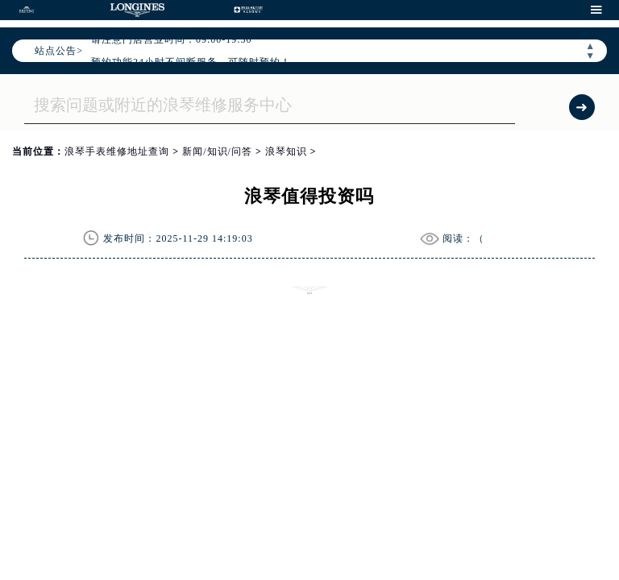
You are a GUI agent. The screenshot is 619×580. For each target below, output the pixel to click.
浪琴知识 (286, 151)
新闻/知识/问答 (217, 151)
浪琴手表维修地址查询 (116, 151)
